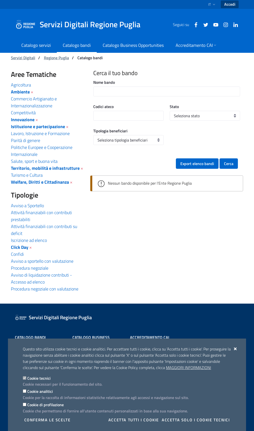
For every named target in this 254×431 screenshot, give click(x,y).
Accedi (229, 4)
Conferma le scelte (47, 419)
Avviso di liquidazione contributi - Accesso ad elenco (41, 278)
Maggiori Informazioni (188, 368)
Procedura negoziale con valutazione (44, 289)
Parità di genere (25, 140)
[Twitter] (204, 24)
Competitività (23, 112)
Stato (174, 107)
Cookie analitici (40, 391)
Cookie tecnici (39, 378)
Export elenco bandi (197, 164)
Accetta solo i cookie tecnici (196, 419)
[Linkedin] (234, 24)
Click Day (19, 247)
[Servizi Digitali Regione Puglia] (80, 24)
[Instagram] (224, 24)
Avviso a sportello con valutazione (42, 261)
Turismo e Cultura (27, 175)
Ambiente (20, 91)
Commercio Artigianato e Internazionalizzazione (34, 102)
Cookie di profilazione (45, 405)
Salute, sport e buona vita (34, 161)
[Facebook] (194, 24)
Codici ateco (103, 107)
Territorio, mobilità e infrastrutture (45, 168)
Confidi (17, 254)
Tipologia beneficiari (110, 131)
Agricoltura (21, 85)
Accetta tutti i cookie (133, 419)
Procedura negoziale (29, 268)
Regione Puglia (56, 58)
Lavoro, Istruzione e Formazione (40, 133)
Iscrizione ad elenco (29, 240)
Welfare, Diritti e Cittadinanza (40, 182)
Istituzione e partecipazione (38, 126)
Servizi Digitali (23, 58)
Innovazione (22, 119)
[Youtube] (214, 24)
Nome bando (104, 82)
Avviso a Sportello (27, 205)
